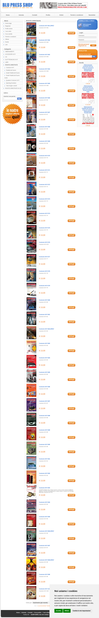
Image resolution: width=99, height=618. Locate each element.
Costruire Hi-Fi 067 (44, 112)
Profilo (48, 15)
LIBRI (6, 62)
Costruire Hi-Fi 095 (44, 516)
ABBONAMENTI (9, 51)
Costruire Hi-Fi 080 (44, 300)
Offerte (7, 39)
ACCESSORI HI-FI (10, 54)
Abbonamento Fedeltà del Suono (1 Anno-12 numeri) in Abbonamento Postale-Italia (88, 109)
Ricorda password (83, 44)
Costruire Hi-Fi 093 (44, 488)
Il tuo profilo (37, 612)
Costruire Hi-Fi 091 (44, 459)
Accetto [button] (58, 611)
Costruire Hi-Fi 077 (44, 256)
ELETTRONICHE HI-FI (11, 59)
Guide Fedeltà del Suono (13, 73)
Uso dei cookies (44, 614)
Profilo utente (8, 28)
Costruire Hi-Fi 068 (44, 127)
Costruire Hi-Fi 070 (44, 155)
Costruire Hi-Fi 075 (44, 228)
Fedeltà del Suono (11, 70)
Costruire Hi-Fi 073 (44, 199)
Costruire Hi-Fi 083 (44, 343)
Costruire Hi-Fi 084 (44, 358)
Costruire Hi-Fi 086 (44, 386)
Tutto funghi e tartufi (11, 85)
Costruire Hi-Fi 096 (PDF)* (46, 531)
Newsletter (92, 15)
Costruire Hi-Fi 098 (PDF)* (46, 560)
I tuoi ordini (8, 31)
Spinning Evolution (11, 83)
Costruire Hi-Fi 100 (44, 589)
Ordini (61, 15)
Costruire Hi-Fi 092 (44, 473)
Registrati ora (82, 45)
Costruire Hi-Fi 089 (44, 430)
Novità (7, 42)
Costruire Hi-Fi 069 (44, 141)
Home (8, 15)
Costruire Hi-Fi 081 (44, 314)
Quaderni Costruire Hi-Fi (12, 80)
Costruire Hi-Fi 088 (44, 415)
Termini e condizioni (76, 15)
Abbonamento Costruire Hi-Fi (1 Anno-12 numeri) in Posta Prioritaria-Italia (87, 88)
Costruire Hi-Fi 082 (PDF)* (46, 329)
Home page (8, 23)
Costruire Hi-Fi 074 (44, 213)
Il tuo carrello (8, 34)
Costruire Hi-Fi (10, 67)
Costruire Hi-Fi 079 (44, 285)
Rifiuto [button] (67, 611)
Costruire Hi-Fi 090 (44, 444)
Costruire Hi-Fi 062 (44, 40)
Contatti (34, 15)
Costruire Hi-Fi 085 (44, 372)
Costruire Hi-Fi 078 (44, 271)
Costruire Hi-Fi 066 (44, 98)
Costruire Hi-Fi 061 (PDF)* (46, 25)
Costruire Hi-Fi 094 (44, 502)
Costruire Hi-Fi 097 (44, 545)
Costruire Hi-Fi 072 (44, 184)
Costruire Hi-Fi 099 (44, 574)
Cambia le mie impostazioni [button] (81, 611)
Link (6, 44)
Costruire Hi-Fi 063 (44, 54)
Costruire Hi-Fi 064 (44, 69)
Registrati (7, 26)
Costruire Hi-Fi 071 (44, 170)
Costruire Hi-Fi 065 (44, 83)
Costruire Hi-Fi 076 (44, 242)
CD (6, 57)
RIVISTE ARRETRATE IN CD (13, 88)
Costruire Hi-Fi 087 (44, 401)
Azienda (21, 15)
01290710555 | (35, 614)
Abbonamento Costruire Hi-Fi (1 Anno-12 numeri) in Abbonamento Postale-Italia (87, 67)
